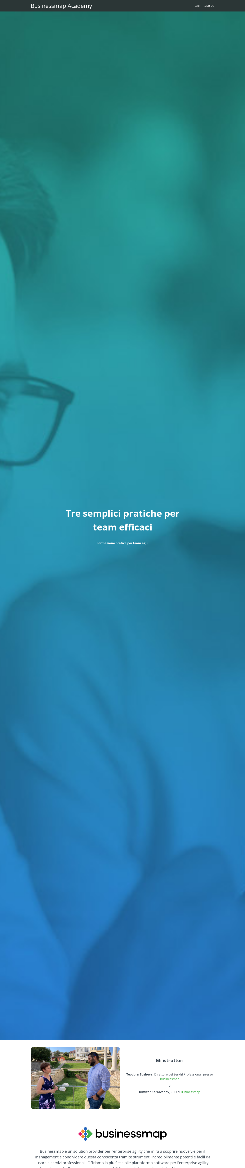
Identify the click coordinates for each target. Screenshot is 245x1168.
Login (197, 5)
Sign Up (209, 5)
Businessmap (169, 1079)
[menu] (202, 6)
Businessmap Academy (61, 6)
